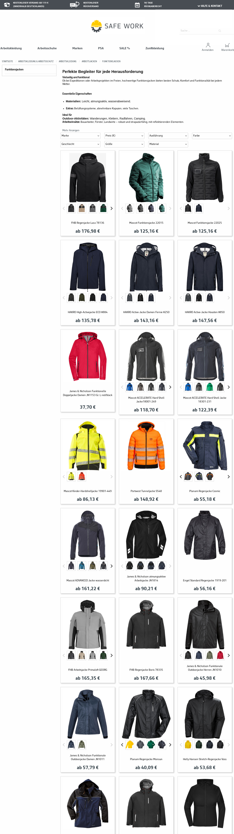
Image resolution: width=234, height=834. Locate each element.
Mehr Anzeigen (70, 130)
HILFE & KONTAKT (209, 6)
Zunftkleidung (155, 48)
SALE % (124, 48)
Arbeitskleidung (11, 48)
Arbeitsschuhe (47, 48)
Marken (77, 48)
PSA (101, 48)
